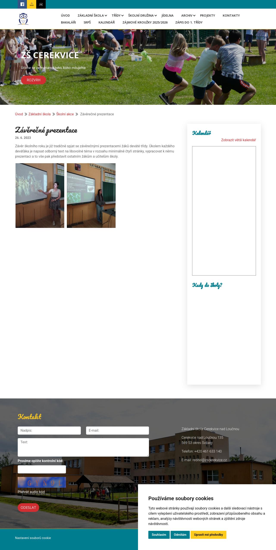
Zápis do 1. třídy (188, 22)
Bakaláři (68, 22)
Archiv (186, 15)
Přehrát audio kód (31, 492)
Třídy (116, 15)
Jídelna (168, 15)
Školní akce (65, 114)
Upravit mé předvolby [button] (208, 534)
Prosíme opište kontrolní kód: (40, 461)
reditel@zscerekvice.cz (210, 460)
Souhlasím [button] (159, 534)
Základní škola (91, 15)
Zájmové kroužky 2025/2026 (145, 22)
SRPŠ (87, 22)
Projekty (207, 15)
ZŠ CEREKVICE (50, 55)
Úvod (65, 15)
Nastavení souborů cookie (33, 537)
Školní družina (141, 15)
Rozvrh (34, 80)
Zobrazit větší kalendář (238, 140)
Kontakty (231, 15)
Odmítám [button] (180, 534)
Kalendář (107, 22)
